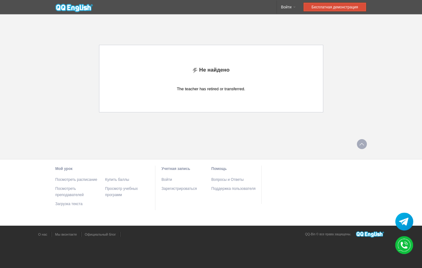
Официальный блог (100, 234)
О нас (42, 234)
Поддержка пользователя (233, 188)
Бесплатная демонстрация (334, 7)
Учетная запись (176, 169)
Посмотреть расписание (76, 179)
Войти (288, 7)
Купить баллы (117, 179)
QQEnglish (74, 7)
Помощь (219, 169)
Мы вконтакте (66, 234)
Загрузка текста (69, 204)
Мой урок (64, 169)
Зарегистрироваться (179, 188)
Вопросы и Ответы (227, 179)
